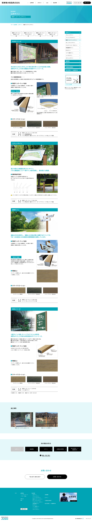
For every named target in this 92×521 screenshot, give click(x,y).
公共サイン (20, 24)
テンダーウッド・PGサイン (71, 45)
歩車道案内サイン (69, 47)
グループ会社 (23, 496)
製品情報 (55, 2)
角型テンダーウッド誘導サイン (40, 33)
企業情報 (32, 2)
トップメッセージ (24, 495)
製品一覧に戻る (46, 455)
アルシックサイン (69, 35)
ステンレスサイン (69, 58)
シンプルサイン (69, 55)
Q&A (47, 2)
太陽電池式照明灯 (69, 67)
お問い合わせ (87, 2)
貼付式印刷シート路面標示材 (72, 70)
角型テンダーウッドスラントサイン (28, 33)
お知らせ (39, 2)
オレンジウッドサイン (70, 42)
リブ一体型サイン (69, 53)
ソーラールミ (68, 84)
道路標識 (68, 61)
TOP (12, 24)
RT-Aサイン (68, 50)
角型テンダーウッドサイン (37, 499)
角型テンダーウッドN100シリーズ (16, 33)
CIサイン (68, 64)
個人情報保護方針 (78, 519)
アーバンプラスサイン (70, 37)
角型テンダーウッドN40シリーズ (52, 33)
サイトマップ (88, 519)
